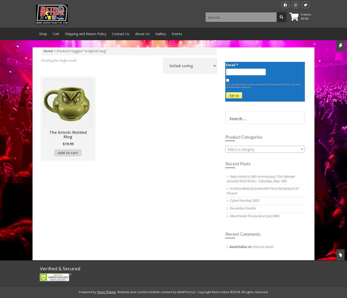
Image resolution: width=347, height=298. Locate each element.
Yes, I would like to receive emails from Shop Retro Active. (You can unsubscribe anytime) (263, 85)
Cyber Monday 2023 (244, 200)
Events (177, 34)
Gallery (160, 34)
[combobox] (265, 149)
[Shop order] (190, 65)
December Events (243, 208)
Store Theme (106, 292)
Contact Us (120, 34)
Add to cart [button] (68, 152)
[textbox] (265, 149)
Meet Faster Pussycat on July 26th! (255, 216)
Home (48, 51)
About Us (142, 34)
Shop (43, 34)
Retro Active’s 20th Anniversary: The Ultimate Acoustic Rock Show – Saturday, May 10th (261, 178)
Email (232, 65)
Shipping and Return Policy (85, 34)
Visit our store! (263, 247)
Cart (56, 34)
